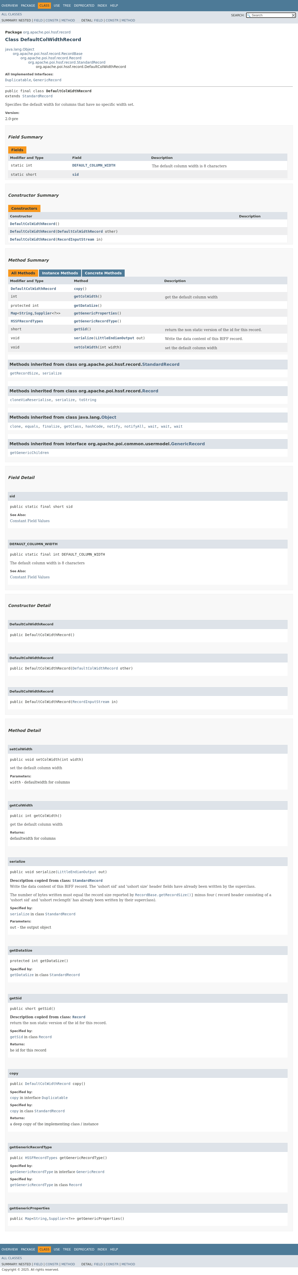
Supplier (43, 313)
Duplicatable (18, 80)
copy (78, 289)
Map (14, 313)
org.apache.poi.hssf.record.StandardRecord (66, 62)
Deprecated (84, 5)
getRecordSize (24, 373)
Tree (67, 5)
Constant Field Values (30, 521)
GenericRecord (47, 80)
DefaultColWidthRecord (32, 224)
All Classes (12, 14)
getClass (72, 426)
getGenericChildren (29, 453)
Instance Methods (60, 273)
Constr (52, 20)
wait (152, 426)
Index (102, 5)
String (26, 313)
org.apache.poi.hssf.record (46, 32)
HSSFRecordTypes (27, 321)
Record (150, 391)
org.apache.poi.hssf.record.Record (50, 58)
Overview (10, 5)
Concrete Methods (103, 273)
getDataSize (86, 305)
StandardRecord (37, 96)
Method (68, 20)
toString (87, 400)
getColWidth (86, 296)
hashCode (94, 426)
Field (38, 20)
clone (15, 426)
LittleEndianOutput (114, 338)
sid (75, 174)
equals (31, 426)
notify (113, 426)
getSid (80, 329)
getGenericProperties (95, 313)
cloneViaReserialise (30, 400)
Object (108, 417)
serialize (83, 338)
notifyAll (134, 426)
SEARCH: (238, 15)
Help (114, 5)
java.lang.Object (19, 49)
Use (57, 5)
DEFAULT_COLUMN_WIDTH (93, 165)
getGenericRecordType (95, 321)
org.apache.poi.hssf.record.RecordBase (47, 54)
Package (28, 5)
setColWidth (86, 347)
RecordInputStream (75, 239)
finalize (50, 426)
